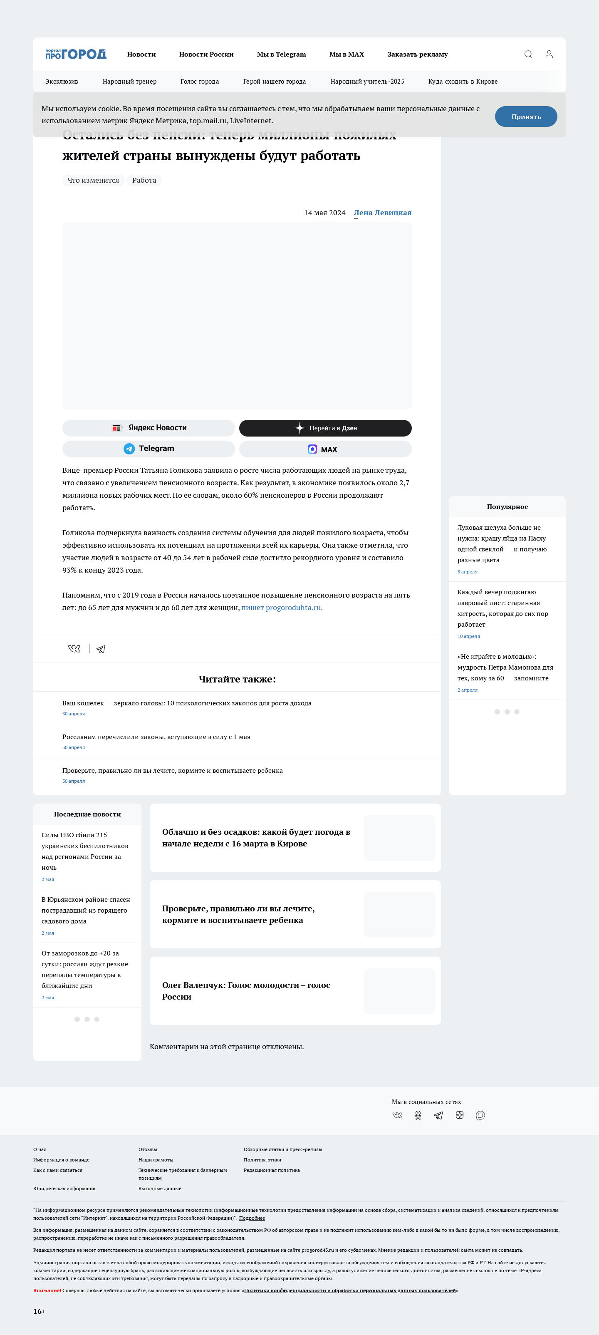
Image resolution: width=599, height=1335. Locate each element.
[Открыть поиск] (528, 54)
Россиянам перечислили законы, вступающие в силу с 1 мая (237, 742)
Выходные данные (160, 1188)
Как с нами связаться (57, 1170)
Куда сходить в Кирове (463, 81)
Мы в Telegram (281, 54)
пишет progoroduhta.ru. (282, 607)
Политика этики (262, 1159)
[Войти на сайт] (549, 54)
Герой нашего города (275, 81)
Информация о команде (61, 1159)
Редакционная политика (272, 1170)
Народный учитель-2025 (367, 81)
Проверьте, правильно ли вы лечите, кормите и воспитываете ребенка (237, 776)
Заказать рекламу (418, 54)
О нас (39, 1149)
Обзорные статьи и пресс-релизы (283, 1149)
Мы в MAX (346, 54)
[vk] (75, 649)
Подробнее (252, 1218)
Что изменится (93, 180)
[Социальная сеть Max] (325, 449)
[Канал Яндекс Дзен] (325, 428)
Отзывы (148, 1149)
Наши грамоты (156, 1159)
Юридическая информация (65, 1188)
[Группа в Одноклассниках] (418, 1115)
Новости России (206, 54)
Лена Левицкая (383, 212)
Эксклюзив (62, 81)
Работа (144, 180)
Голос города (200, 81)
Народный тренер (130, 81)
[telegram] (103, 649)
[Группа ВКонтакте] (397, 1115)
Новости (141, 54)
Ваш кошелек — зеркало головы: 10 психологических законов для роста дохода (237, 709)
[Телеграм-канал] (148, 449)
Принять (526, 116)
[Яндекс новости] (148, 428)
